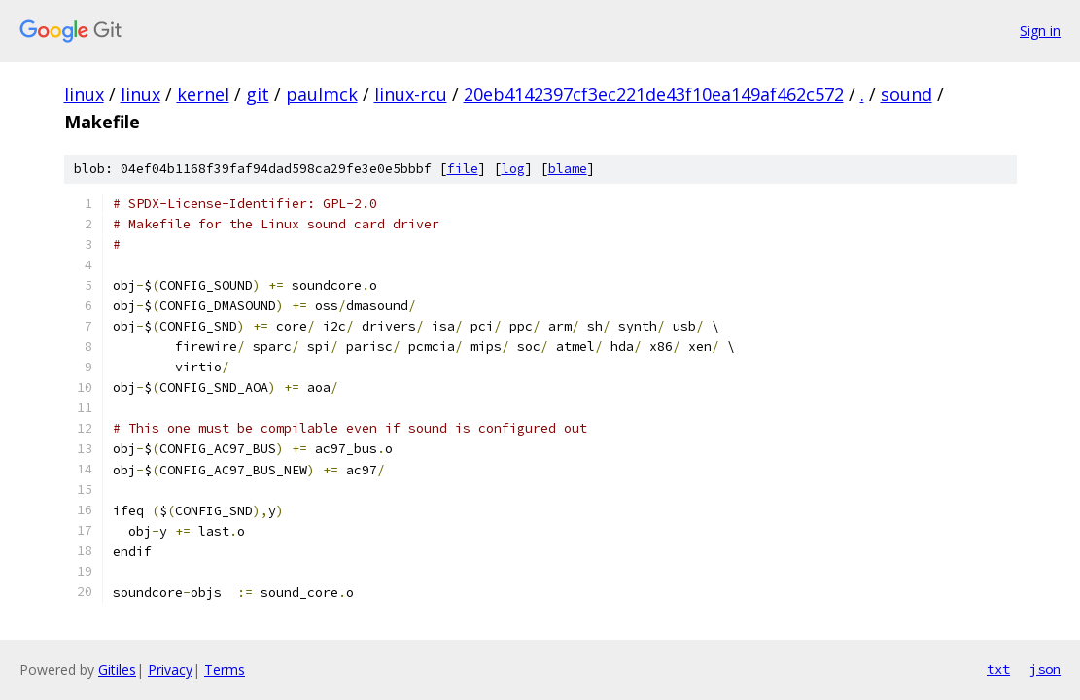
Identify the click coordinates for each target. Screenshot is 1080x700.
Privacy (170, 669)
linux (84, 94)
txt (998, 669)
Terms (224, 669)
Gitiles (117, 669)
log (513, 168)
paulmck (322, 94)
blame (567, 168)
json (1045, 669)
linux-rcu (410, 94)
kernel (203, 94)
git (257, 94)
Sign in (1040, 30)
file (462, 168)
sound (906, 94)
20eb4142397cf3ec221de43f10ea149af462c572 (654, 94)
